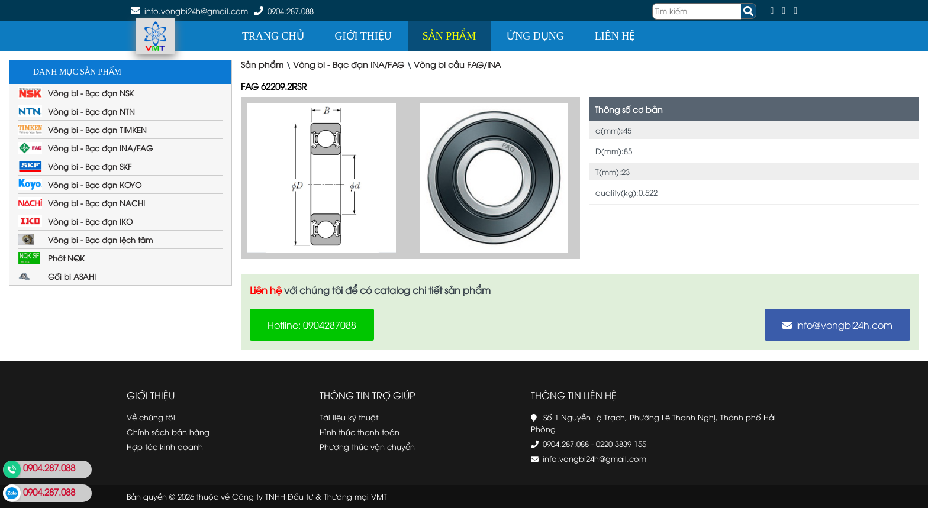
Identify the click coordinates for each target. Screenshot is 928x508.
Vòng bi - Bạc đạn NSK (91, 93)
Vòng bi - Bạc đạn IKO (90, 221)
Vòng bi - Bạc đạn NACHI (96, 203)
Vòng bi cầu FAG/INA (457, 64)
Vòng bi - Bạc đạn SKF (89, 166)
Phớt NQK (66, 258)
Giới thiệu (363, 36)
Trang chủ (273, 36)
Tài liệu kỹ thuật (349, 417)
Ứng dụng (535, 36)
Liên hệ (615, 36)
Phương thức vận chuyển (367, 446)
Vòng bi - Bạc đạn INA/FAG (100, 148)
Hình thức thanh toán (359, 431)
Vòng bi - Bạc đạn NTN (91, 111)
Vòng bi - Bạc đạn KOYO (94, 184)
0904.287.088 (291, 10)
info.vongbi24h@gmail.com (594, 458)
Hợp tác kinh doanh (165, 446)
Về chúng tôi (151, 417)
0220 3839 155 (621, 443)
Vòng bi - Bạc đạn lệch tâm (100, 239)
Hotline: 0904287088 (312, 324)
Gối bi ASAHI (72, 276)
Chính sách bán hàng (168, 431)
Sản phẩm (449, 36)
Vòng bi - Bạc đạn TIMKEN (97, 129)
